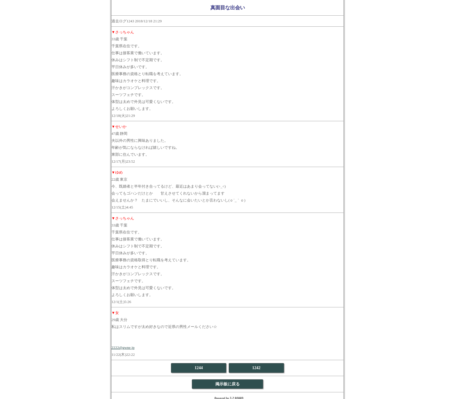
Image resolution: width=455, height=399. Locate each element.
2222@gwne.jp (123, 347)
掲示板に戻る (227, 384)
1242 (256, 367)
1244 (198, 367)
